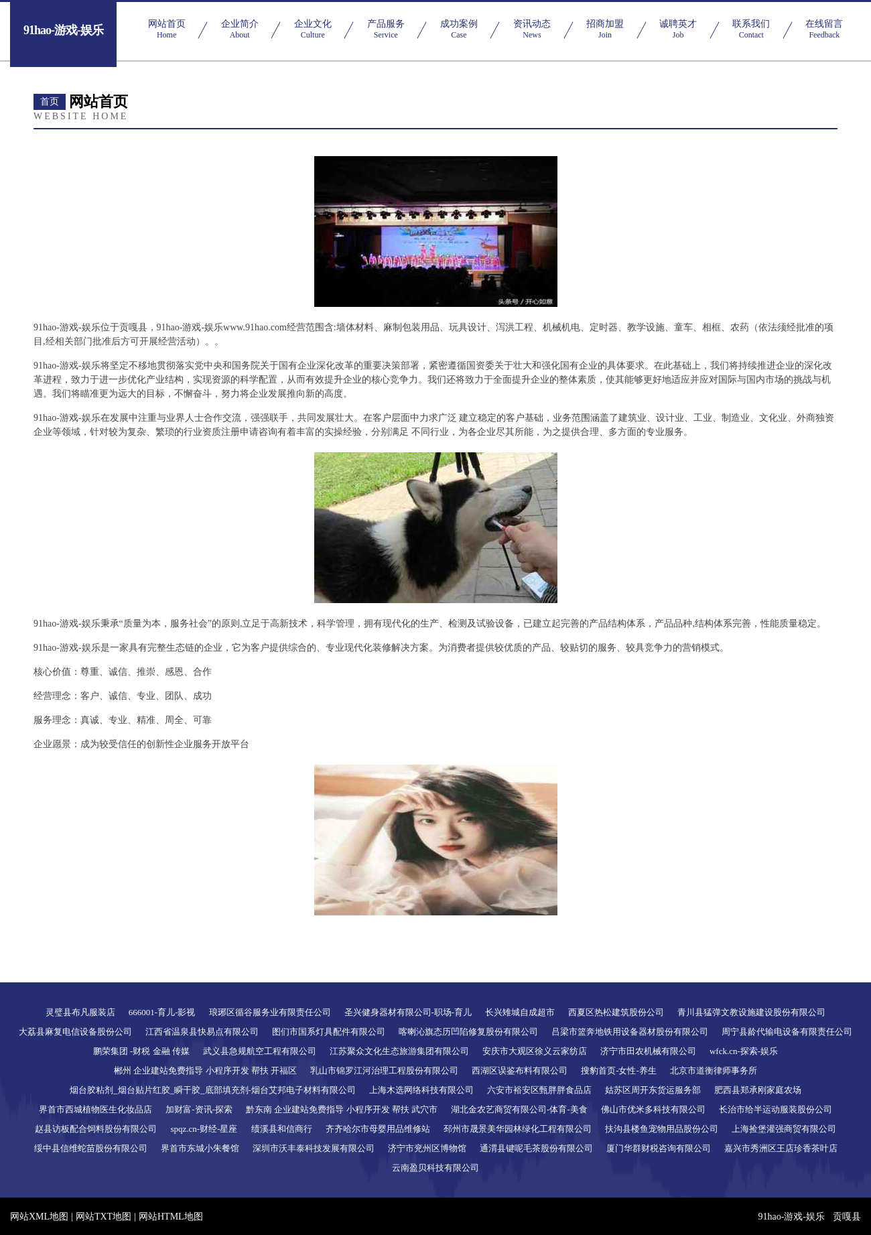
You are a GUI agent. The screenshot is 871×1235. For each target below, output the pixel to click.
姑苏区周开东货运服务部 (653, 1090)
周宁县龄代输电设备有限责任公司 (787, 1031)
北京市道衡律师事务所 (713, 1070)
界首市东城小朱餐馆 (200, 1148)
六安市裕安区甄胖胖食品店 (539, 1090)
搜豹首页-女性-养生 (619, 1070)
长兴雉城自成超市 (520, 1012)
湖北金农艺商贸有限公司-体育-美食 (519, 1109)
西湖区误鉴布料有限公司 (519, 1070)
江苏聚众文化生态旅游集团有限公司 (399, 1051)
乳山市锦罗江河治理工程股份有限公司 (384, 1070)
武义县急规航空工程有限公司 (259, 1051)
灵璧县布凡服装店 (80, 1012)
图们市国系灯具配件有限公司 (328, 1031)
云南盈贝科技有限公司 (435, 1167)
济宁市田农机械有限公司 (648, 1051)
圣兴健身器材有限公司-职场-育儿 (408, 1012)
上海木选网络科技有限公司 (421, 1090)
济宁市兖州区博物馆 (427, 1148)
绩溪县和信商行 (281, 1128)
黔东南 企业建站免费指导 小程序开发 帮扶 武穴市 (342, 1109)
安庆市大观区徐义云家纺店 (534, 1051)
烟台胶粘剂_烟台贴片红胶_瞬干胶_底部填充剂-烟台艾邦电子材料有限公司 (213, 1090)
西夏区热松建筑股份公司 (616, 1012)
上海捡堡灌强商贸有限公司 (784, 1128)
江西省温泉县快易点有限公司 (202, 1031)
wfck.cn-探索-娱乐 (744, 1051)
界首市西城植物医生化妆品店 (95, 1109)
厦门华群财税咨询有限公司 (658, 1148)
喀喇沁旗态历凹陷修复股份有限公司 (468, 1031)
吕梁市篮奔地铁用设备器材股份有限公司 (629, 1031)
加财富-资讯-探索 (198, 1109)
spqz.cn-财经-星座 (203, 1128)
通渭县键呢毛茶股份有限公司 (536, 1148)
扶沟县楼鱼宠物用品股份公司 (661, 1128)
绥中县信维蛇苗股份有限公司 (90, 1148)
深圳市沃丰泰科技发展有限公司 (314, 1148)
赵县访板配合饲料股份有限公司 (96, 1128)
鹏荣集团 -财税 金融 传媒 (141, 1051)
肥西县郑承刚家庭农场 (757, 1090)
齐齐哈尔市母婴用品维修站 (378, 1128)
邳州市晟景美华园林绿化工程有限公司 (518, 1128)
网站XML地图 (39, 1217)
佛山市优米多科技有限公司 (653, 1109)
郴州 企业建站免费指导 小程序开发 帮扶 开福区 (205, 1070)
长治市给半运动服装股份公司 (775, 1109)
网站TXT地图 (103, 1217)
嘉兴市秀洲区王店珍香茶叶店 (781, 1148)
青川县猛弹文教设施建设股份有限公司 (751, 1012)
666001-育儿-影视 (162, 1012)
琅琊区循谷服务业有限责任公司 (270, 1012)
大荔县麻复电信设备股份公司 (75, 1031)
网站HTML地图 (171, 1217)
